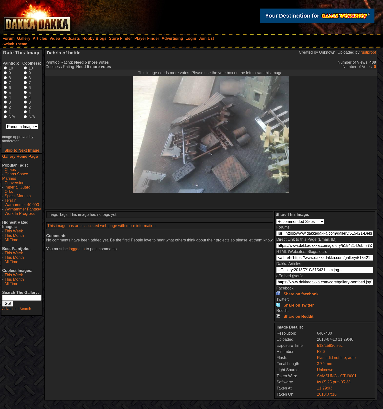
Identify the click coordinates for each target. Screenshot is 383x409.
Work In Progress (20, 213)
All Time (11, 240)
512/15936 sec (330, 345)
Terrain (10, 200)
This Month (14, 235)
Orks (9, 192)
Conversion (14, 183)
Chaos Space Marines (15, 176)
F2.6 (321, 351)
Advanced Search (16, 309)
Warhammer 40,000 (22, 205)
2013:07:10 (327, 394)
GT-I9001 (348, 376)
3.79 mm (324, 364)
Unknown (325, 370)
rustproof (368, 52)
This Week (13, 231)
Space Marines (18, 196)
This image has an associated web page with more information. (102, 226)
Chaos (10, 170)
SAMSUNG (327, 376)
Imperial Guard (18, 187)
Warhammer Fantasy (23, 209)
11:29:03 (324, 388)
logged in (77, 249)
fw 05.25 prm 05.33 (334, 382)
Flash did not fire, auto (336, 358)
